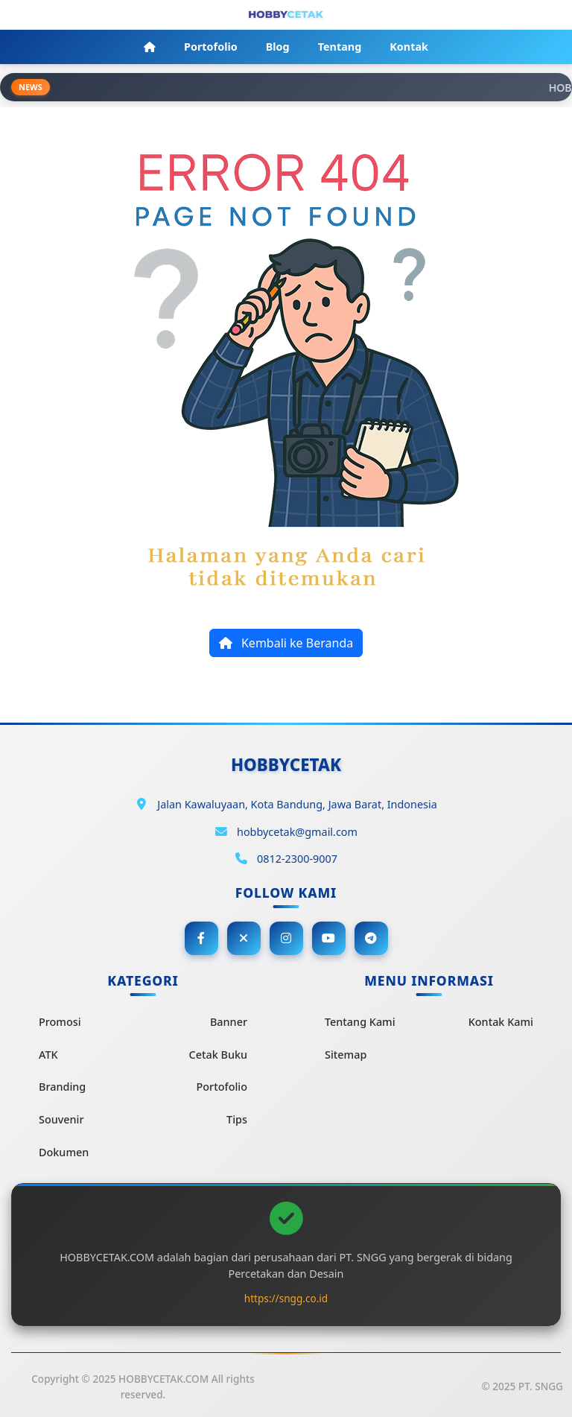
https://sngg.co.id (286, 1298)
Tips (236, 1119)
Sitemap (345, 1054)
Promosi (60, 1022)
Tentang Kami (360, 1022)
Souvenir (61, 1119)
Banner (228, 1022)
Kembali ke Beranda (286, 643)
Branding (62, 1087)
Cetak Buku (218, 1054)
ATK (48, 1054)
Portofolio (222, 1087)
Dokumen (64, 1152)
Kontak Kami (500, 1022)
